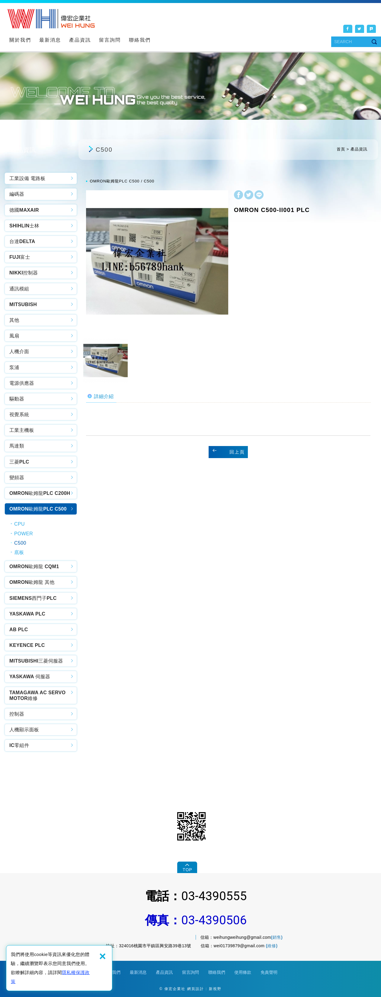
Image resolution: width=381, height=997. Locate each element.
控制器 (16, 714)
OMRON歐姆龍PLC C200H (39, 493)
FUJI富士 (19, 257)
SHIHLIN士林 (24, 225)
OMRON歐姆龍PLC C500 (38, 508)
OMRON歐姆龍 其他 (32, 582)
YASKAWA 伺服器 (29, 676)
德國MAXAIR (24, 210)
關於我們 (20, 40)
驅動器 (16, 398)
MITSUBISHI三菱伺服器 (36, 660)
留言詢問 (110, 40)
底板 (19, 552)
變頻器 (16, 477)
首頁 (341, 149)
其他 (14, 320)
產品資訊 (80, 40)
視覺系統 (19, 414)
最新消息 (50, 40)
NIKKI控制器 (23, 272)
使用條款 (242, 972)
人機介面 (19, 351)
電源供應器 (21, 383)
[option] (157, 261)
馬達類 (16, 445)
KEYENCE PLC (27, 645)
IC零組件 (19, 745)
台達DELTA (22, 241)
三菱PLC (19, 461)
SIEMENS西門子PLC (33, 598)
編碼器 (16, 194)
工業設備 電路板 (27, 178)
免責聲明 (269, 972)
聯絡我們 (140, 40)
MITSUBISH (23, 304)
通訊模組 (19, 288)
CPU (19, 524)
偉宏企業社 (51, 18)
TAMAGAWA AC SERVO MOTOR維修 (37, 695)
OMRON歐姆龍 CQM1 (34, 566)
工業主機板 (21, 430)
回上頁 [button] (237, 451)
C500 (20, 543)
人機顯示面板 (24, 729)
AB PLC (18, 629)
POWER (23, 533)
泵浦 (14, 367)
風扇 (14, 335)
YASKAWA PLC (27, 613)
